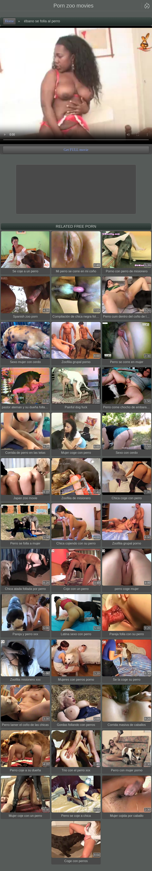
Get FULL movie (76, 150)
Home (9, 21)
